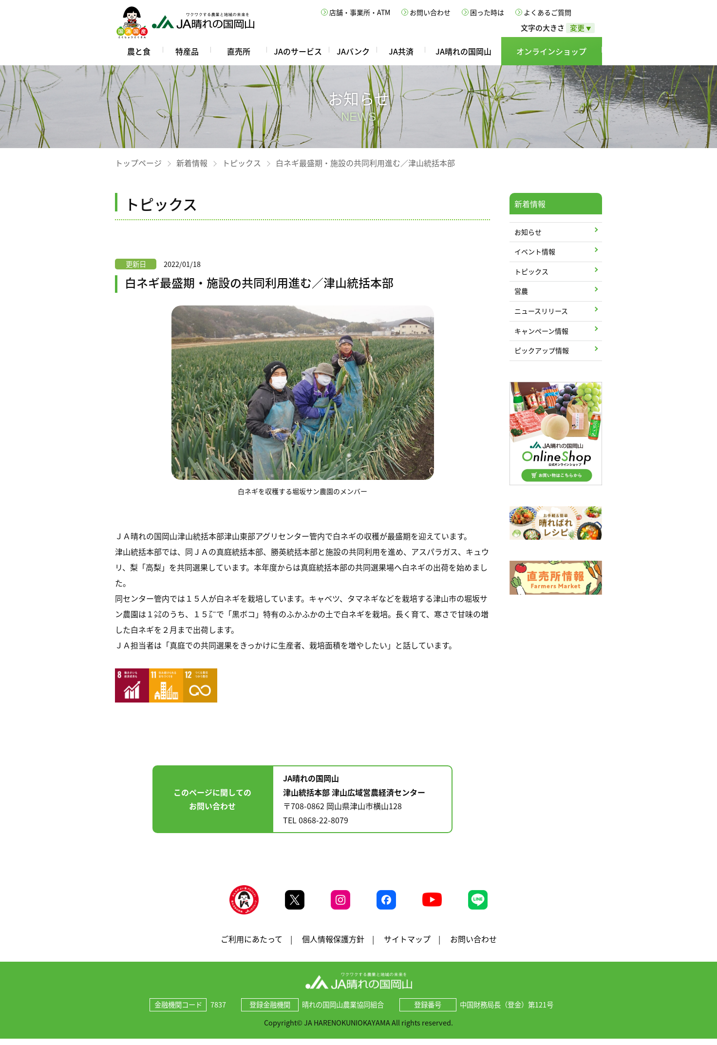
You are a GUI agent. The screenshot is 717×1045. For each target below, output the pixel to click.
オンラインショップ (551, 51)
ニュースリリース (541, 311)
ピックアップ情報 (541, 350)
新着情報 (192, 163)
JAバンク (353, 51)
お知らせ (528, 232)
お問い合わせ (430, 12)
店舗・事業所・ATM (359, 12)
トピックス (241, 163)
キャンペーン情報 (541, 331)
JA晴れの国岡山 (463, 51)
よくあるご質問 (547, 12)
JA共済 (401, 51)
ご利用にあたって (252, 944)
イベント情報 (534, 251)
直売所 (238, 51)
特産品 (187, 51)
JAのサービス (298, 51)
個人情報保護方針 (333, 944)
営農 (521, 291)
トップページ (138, 163)
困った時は (487, 12)
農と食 (139, 51)
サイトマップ (407, 944)
